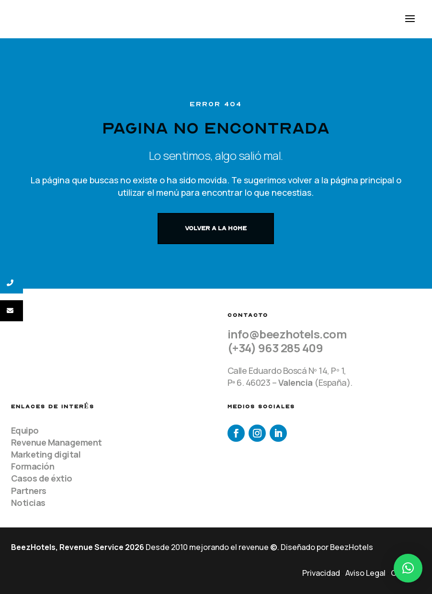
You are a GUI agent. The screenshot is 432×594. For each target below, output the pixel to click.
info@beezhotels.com (287, 334)
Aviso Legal (365, 573)
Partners (28, 490)
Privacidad (321, 573)
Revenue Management (56, 442)
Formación (33, 466)
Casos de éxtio (41, 478)
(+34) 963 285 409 (275, 348)
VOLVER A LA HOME (216, 228)
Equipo (25, 430)
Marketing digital (46, 454)
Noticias (28, 502)
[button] (408, 568)
